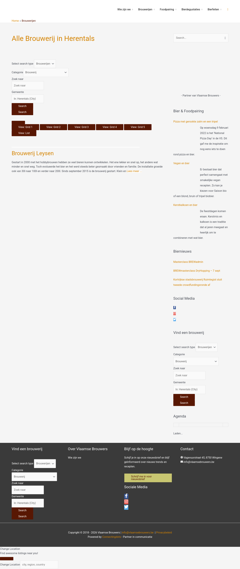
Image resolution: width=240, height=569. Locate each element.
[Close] (6, 558)
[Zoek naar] (28, 85)
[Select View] (18, 122)
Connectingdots (111, 536)
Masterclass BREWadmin (188, 261)
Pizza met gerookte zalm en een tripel (195, 121)
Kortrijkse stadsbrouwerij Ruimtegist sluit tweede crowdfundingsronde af (197, 282)
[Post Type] (45, 63)
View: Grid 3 (81, 127)
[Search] (22, 106)
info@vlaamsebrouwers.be (199, 462)
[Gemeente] (28, 98)
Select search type (22, 63)
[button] (227, 9)
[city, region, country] (39, 564)
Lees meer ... (134, 171)
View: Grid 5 (138, 127)
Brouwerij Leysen (33, 153)
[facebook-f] (174, 307)
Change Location (10, 564)
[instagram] (174, 313)
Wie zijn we (124, 9)
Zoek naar (18, 79)
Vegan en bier (181, 163)
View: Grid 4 (110, 127)
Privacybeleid (164, 532)
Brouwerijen (145, 9)
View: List (24, 133)
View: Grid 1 (25, 127)
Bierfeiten (213, 9)
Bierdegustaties (191, 9)
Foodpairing (167, 9)
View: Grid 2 (53, 127)
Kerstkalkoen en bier (185, 205)
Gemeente (18, 92)
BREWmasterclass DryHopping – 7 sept (196, 270)
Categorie (17, 72)
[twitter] (174, 319)
